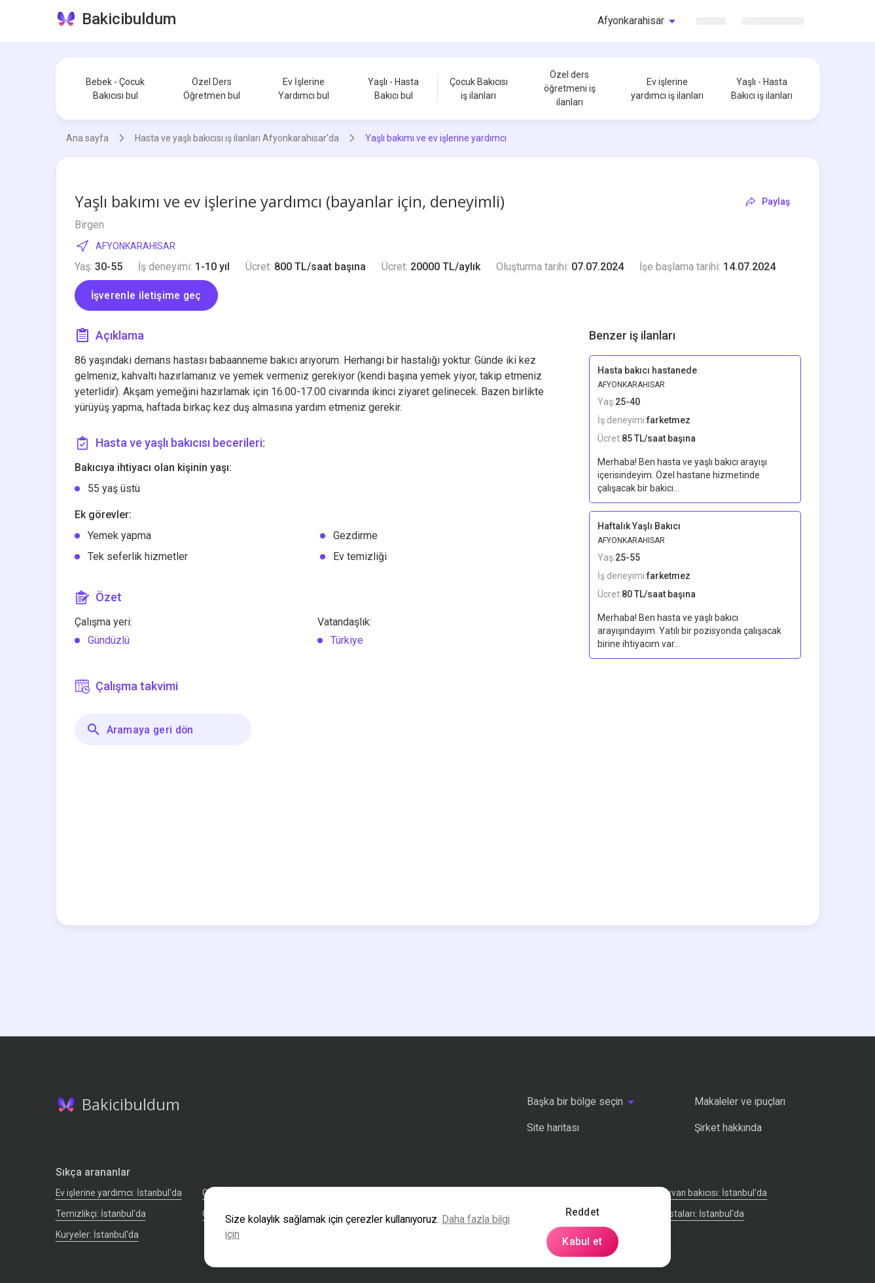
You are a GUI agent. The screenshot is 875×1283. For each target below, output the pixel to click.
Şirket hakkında (728, 1127)
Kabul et (582, 1241)
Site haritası (553, 1127)
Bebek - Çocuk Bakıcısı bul (115, 89)
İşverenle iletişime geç (146, 295)
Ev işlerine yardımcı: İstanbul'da (119, 1192)
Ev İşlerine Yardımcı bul (303, 89)
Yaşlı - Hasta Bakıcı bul (393, 89)
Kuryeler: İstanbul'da (97, 1234)
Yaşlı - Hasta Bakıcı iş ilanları (762, 89)
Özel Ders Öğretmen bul (211, 89)
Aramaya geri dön (140, 729)
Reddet (582, 1212)
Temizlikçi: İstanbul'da (101, 1213)
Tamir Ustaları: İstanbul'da (690, 1213)
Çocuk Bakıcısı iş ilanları (479, 89)
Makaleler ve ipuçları (739, 1101)
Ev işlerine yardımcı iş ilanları (667, 89)
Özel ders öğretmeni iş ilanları (570, 88)
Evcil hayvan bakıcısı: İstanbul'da (702, 1192)
